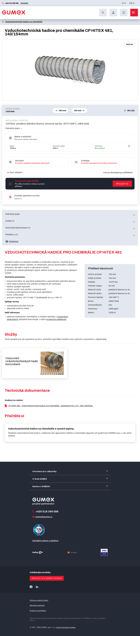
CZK (130, 3)
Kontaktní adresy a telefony (45, 540)
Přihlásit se (122, 184)
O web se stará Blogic (38, 610)
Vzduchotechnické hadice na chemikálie (23, 21)
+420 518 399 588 (11, 3)
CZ (123, 3)
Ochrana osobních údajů (39, 600)
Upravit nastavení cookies (66, 627)
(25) (131, 110)
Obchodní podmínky (37, 605)
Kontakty (24, 3)
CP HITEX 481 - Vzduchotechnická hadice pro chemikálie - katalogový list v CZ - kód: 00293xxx (50, 405)
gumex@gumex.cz (44, 516)
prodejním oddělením (56, 319)
